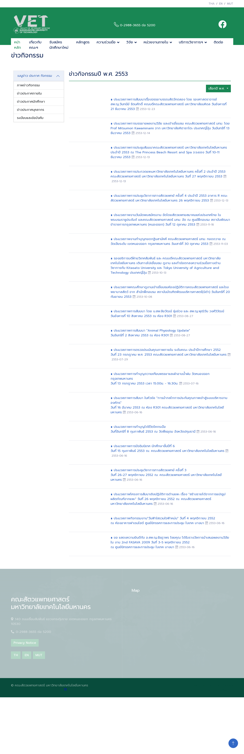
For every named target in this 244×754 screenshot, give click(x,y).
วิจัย (129, 42)
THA (212, 4)
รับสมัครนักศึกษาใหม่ (58, 44)
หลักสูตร (83, 42)
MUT (230, 4)
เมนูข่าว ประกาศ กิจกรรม (35, 75)
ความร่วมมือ (106, 42)
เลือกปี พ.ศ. (217, 88)
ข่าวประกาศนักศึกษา (31, 101)
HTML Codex (223, 685)
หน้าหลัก (17, 44)
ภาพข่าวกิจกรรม (28, 85)
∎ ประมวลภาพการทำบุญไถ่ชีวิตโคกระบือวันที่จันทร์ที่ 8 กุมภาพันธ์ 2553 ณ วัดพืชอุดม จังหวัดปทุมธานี (154, 429)
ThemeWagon (222, 690)
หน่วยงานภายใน (156, 42)
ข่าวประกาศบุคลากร (30, 109)
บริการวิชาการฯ (191, 42)
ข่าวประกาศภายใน (29, 93)
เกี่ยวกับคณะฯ (35, 44)
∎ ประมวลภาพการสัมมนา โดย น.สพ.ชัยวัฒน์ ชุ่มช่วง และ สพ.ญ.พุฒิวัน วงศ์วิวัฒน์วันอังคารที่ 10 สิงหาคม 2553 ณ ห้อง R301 (167, 313)
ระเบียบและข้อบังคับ (30, 118)
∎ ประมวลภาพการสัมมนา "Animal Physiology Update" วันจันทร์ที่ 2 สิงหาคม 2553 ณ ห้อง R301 (150, 333)
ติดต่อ (218, 42)
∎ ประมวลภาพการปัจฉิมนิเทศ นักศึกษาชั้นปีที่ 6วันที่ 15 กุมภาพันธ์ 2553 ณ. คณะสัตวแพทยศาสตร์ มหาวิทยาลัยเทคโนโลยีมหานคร (168, 448)
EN (220, 4)
